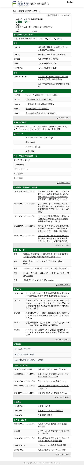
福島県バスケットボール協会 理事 (52, 450)
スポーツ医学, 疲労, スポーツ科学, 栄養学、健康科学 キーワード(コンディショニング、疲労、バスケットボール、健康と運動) (41, 127)
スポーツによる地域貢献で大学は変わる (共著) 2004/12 (45, 268)
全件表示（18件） (63, 454)
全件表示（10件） (63, 245)
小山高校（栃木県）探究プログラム (52, 369)
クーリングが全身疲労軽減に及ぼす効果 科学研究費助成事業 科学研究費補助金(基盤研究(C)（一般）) (53, 218)
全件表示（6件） (63, 118)
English (70, 2)
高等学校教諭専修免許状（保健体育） (41, 113)
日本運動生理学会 (45, 415)
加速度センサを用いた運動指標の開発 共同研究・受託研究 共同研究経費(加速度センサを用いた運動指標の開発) (53, 228)
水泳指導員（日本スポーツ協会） (39, 100)
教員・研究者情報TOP (22, 11)
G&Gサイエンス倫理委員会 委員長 (52, 445)
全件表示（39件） (63, 339)
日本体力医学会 (44, 406)
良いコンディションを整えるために (52, 381)
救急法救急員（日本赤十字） (37, 109)
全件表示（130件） (62, 397)
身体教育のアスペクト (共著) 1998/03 (38, 280)
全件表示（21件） (63, 285)
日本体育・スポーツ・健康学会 (50, 411)
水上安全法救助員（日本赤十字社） (40, 104)
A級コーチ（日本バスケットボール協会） (43, 95)
